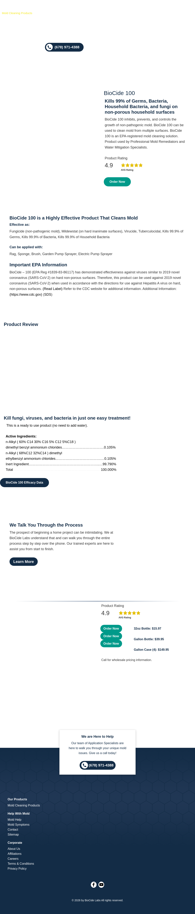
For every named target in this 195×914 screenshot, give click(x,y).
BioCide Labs (93, 900)
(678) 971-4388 (101, 765)
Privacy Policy (17, 868)
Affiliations (15, 853)
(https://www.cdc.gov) (26, 294)
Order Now (117, 181)
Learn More (23, 562)
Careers (13, 858)
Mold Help (14, 819)
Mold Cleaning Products (24, 805)
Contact (13, 829)
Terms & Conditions (21, 863)
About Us (14, 848)
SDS (47, 294)
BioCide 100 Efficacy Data (24, 482)
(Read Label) (52, 289)
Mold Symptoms (19, 824)
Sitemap (13, 834)
